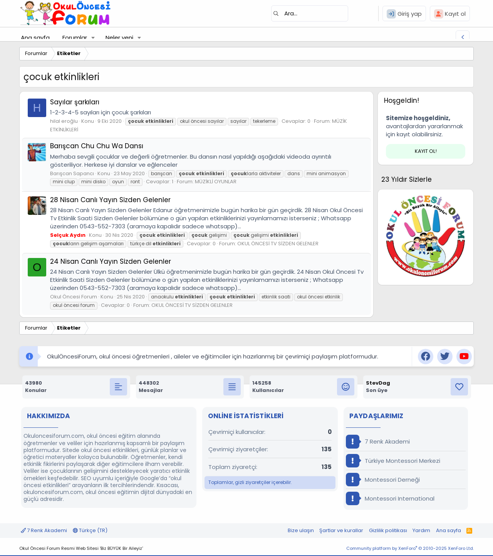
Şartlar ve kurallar (341, 530)
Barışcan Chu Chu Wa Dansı (96, 146)
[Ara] (309, 13)
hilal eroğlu (64, 121)
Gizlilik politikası (388, 530)
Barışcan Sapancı (72, 173)
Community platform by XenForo (410, 548)
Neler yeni (119, 37)
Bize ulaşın (301, 530)
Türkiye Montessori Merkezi (393, 460)
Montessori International (390, 498)
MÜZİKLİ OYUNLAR (215, 181)
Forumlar (74, 37)
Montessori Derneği (383, 479)
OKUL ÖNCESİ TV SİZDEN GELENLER (278, 243)
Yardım (421, 530)
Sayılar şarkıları (74, 102)
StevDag (378, 383)
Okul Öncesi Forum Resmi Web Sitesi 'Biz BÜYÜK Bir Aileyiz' (81, 548)
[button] (93, 37)
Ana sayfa (35, 37)
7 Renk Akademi (378, 441)
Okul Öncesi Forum (73, 296)
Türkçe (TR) (90, 530)
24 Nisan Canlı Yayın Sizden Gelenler (110, 261)
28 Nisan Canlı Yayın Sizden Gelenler (110, 199)
